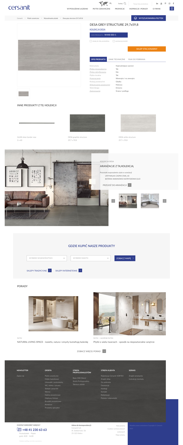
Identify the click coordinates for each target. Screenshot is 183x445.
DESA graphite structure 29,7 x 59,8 (77, 138)
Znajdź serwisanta (136, 376)
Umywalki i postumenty (54, 382)
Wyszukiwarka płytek (148, 18)
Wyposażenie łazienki (77, 9)
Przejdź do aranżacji (115, 185)
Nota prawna (120, 426)
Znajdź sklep (105, 379)
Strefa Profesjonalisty (81, 381)
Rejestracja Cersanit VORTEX (112, 376)
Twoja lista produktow (140, 4)
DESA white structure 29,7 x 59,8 (127, 138)
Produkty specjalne (52, 408)
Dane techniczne (117, 59)
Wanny (47, 392)
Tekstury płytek (79, 384)
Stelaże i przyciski (51, 389)
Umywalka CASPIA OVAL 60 (117, 176)
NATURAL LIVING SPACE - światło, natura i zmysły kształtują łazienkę (52, 342)
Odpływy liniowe (51, 398)
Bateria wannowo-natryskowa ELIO (122, 179)
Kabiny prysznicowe (52, 395)
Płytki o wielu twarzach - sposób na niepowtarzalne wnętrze (124, 342)
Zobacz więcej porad (89, 351)
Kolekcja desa (97, 30)
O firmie (157, 9)
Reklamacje (105, 395)
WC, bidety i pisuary (52, 385)
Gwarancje (105, 385)
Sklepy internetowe (66, 271)
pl (111, 3)
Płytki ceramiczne (101, 9)
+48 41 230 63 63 (32, 430)
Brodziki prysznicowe (53, 401)
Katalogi (104, 389)
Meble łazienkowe (52, 379)
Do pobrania (106, 382)
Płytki (19, 338)
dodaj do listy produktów (101, 41)
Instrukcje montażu (136, 379)
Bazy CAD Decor (79, 378)
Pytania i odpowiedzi (109, 398)
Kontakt (104, 392)
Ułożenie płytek (106, 338)
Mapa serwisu (120, 435)
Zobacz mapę (123, 258)
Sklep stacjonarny (146, 49)
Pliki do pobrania (136, 59)
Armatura (48, 405)
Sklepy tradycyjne (37, 271)
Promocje (120, 9)
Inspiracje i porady (138, 9)
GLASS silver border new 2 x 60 (26, 138)
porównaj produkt (122, 41)
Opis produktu (98, 59)
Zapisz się (20, 376)
